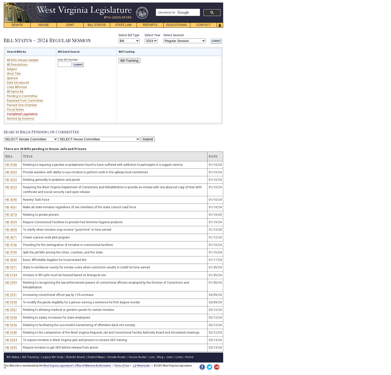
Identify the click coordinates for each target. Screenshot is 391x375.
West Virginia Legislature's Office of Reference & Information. (77, 365)
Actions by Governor (20, 118)
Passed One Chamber (22, 105)
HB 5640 (11, 332)
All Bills (12, 60)
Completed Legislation (22, 114)
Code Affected (17, 87)
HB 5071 (11, 267)
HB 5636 (11, 325)
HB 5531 (11, 295)
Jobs (169, 357)
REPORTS (150, 25)
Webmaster (141, 365)
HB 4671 (11, 237)
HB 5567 (11, 310)
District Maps (96, 357)
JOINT (70, 25)
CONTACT (203, 25)
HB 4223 (11, 187)
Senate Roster (116, 357)
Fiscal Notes (15, 109)
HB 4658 (11, 229)
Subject (12, 69)
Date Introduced (18, 82)
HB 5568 (11, 317)
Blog (160, 357)
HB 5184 (11, 275)
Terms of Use (121, 365)
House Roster (138, 357)
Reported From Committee (25, 100)
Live (152, 357)
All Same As (15, 91)
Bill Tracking (129, 60)
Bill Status (13, 357)
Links (179, 357)
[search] (177, 12)
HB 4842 (11, 260)
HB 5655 (11, 347)
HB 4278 (11, 214)
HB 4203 (11, 172)
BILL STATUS (97, 25)
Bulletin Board (75, 357)
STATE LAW (123, 25)
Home (189, 357)
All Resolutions (17, 64)
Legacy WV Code (52, 357)
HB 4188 (11, 165)
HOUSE (43, 25)
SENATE (17, 25)
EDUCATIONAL (176, 25)
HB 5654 (11, 340)
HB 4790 (11, 252)
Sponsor (12, 78)
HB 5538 (11, 302)
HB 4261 (11, 207)
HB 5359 (11, 282)
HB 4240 (11, 199)
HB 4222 (11, 180)
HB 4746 (11, 245)
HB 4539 (11, 222)
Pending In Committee (22, 96)
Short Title (14, 73)
